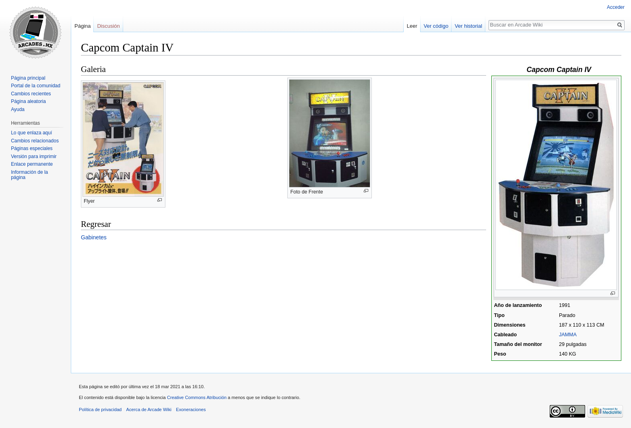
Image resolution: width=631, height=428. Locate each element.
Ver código (436, 26)
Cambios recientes (31, 94)
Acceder (616, 7)
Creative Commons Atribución (197, 397)
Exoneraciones (191, 409)
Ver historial (468, 26)
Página (82, 26)
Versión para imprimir (33, 156)
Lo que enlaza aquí (31, 133)
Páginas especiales (31, 148)
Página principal (28, 78)
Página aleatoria (28, 101)
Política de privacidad (100, 409)
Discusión (108, 26)
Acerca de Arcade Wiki (149, 409)
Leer (412, 26)
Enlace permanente (32, 164)
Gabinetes (94, 237)
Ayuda (18, 109)
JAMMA (568, 334)
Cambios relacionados (35, 141)
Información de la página (29, 175)
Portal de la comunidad (35, 85)
